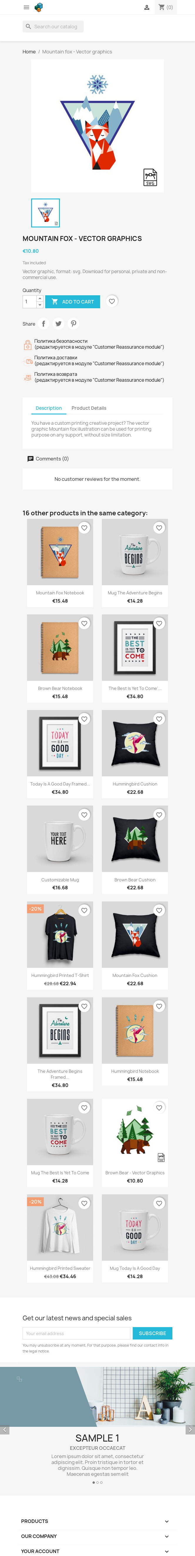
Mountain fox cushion (134, 975)
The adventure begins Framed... (60, 1074)
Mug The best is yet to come (60, 1172)
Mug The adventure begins (135, 593)
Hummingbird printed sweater (60, 1268)
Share (43, 323)
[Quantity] (30, 301)
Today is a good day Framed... (60, 784)
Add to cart (72, 302)
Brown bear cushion (135, 880)
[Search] (53, 26)
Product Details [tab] (89, 408)
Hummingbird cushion (135, 784)
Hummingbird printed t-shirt (60, 975)
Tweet (58, 323)
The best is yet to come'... (135, 688)
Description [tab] (49, 408)
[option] (97, 1428)
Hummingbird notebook (135, 1071)
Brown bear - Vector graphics (135, 1172)
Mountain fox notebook (60, 593)
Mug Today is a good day (135, 1268)
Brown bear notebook (60, 688)
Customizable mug (60, 880)
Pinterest (73, 323)
